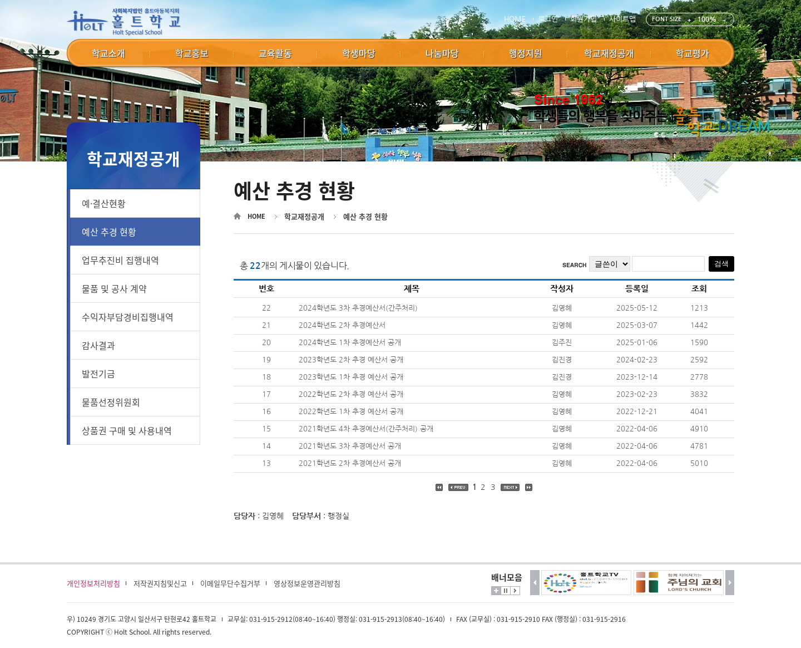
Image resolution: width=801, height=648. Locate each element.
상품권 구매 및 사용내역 (127, 430)
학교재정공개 (304, 216)
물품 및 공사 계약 (114, 288)
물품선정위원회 (111, 402)
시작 (515, 590)
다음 (730, 582)
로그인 (548, 19)
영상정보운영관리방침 (307, 583)
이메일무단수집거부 (230, 583)
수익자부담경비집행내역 (128, 316)
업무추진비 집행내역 (120, 260)
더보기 (496, 590)
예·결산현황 (104, 203)
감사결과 (98, 345)
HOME (515, 19)
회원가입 (583, 19)
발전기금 (98, 373)
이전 (535, 582)
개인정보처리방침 (93, 583)
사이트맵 (622, 19)
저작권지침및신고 (160, 583)
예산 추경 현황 (109, 231)
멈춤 (506, 590)
